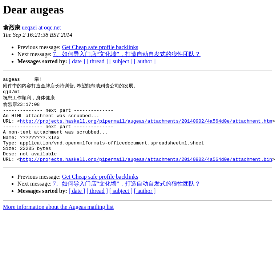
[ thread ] (97, 61)
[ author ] (145, 61)
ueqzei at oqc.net (41, 27)
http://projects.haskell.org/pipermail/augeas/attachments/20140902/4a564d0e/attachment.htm (146, 126)
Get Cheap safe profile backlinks (100, 47)
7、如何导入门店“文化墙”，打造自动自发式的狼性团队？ (127, 54)
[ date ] (77, 61)
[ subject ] (121, 61)
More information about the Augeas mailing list (58, 220)
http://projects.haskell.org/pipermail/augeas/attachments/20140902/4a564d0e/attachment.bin (146, 172)
